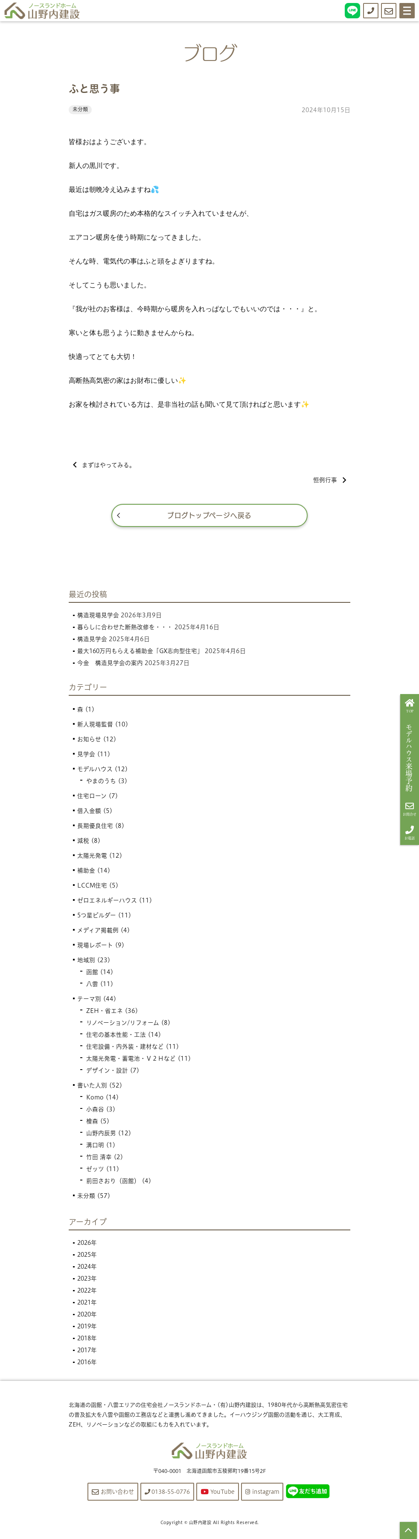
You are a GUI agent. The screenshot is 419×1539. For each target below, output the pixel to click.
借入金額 (89, 812)
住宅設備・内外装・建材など (125, 1048)
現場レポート (95, 947)
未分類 (80, 109)
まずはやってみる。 (104, 465)
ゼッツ (95, 1170)
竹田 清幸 (99, 1159)
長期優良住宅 (95, 827)
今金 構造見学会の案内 (110, 664)
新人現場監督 (95, 726)
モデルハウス (95, 771)
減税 (83, 842)
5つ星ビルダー (96, 917)
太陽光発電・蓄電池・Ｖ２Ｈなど (131, 1060)
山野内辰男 (101, 1135)
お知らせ (89, 741)
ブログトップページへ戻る (209, 517)
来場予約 (410, 758)
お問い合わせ (108, 1493)
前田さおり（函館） (113, 1182)
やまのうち (101, 783)
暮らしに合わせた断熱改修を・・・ (125, 628)
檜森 (92, 1123)
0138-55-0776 (167, 1493)
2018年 (88, 1339)
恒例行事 (329, 481)
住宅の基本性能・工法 (116, 1036)
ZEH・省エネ (104, 1012)
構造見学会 (92, 640)
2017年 (88, 1351)
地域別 (86, 962)
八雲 (92, 985)
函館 (92, 974)
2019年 (88, 1327)
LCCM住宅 (92, 887)
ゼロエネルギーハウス (107, 902)
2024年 (88, 1268)
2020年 (88, 1315)
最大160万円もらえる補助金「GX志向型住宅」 (141, 652)
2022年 (88, 1292)
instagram (266, 1493)
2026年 (88, 1244)
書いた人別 (92, 1087)
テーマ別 (89, 1000)
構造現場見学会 (98, 616)
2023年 (88, 1280)
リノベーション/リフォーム (122, 1024)
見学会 (86, 756)
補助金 (86, 872)
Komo (95, 1099)
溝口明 (95, 1147)
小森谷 (95, 1111)
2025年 (88, 1256)
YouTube (220, 1493)
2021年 (88, 1304)
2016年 (88, 1363)
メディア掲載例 (98, 932)
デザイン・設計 (107, 1072)
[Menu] (407, 10)
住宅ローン (92, 797)
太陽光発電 (92, 857)
